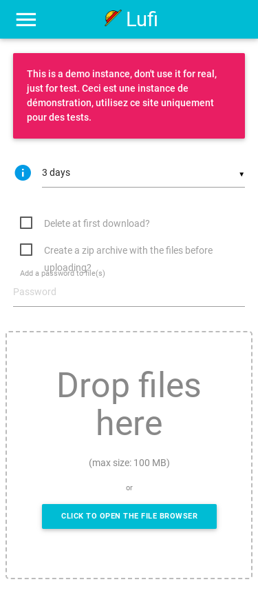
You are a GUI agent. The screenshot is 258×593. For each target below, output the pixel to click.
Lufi (129, 19)
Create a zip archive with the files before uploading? (128, 252)
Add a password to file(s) (62, 274)
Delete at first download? (97, 223)
